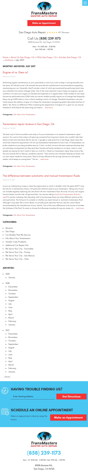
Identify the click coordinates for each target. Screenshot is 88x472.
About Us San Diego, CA (22, 57)
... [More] (6, 377)
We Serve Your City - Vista (17, 259)
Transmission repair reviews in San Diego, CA (28, 124)
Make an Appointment (44, 23)
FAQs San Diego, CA (47, 57)
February (12, 321)
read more (49, 108)
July (10, 304)
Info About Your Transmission (24, 114)
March (11, 318)
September (13, 297)
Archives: (8, 267)
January (11, 277)
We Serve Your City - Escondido (19, 249)
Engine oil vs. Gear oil (15, 72)
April (10, 314)
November (12, 290)
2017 (8, 330)
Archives (9, 60)
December (13, 287)
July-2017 (19, 60)
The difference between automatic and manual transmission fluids (41, 175)
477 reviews (63, 32)
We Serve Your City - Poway (18, 252)
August (11, 300)
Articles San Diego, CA (70, 57)
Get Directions (71, 396)
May (10, 311)
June (10, 307)
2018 (8, 283)
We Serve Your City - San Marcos (20, 255)
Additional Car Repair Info (17, 245)
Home (5, 57)
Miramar (9, 228)
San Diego (10, 231)
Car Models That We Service (18, 235)
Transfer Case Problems (16, 242)
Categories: (10, 222)
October (12, 293)
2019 (8, 274)
